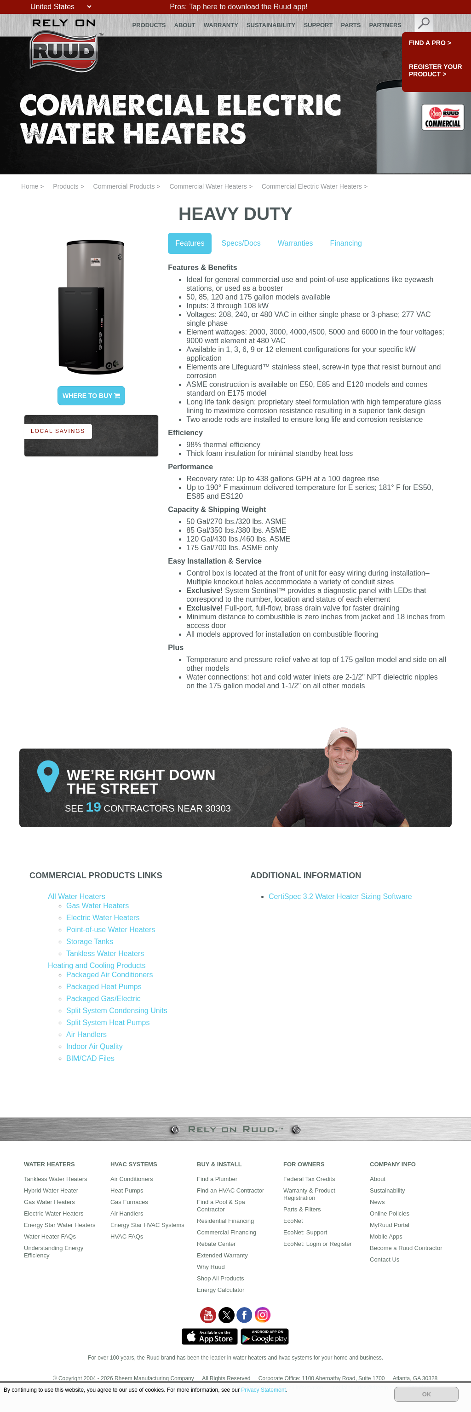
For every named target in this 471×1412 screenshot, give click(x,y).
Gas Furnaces (129, 1202)
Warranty (221, 25)
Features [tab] (189, 243)
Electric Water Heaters (102, 918)
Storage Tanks (89, 941)
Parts (351, 25)
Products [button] (149, 25)
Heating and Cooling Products (97, 965)
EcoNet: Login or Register (317, 1243)
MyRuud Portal (389, 1225)
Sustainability (271, 25)
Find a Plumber (217, 1179)
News (377, 1202)
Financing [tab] (346, 243)
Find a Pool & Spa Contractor (221, 1206)
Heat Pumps (127, 1190)
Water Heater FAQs (50, 1236)
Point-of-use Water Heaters (110, 930)
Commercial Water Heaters (208, 186)
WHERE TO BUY (91, 395)
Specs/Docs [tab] (240, 243)
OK (426, 1394)
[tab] (125, 876)
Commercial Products (124, 186)
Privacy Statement (263, 1390)
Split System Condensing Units (116, 1010)
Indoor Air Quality (94, 1046)
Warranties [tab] (295, 243)
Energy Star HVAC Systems (147, 1225)
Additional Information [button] (305, 875)
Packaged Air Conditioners (109, 975)
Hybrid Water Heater (51, 1190)
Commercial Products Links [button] (95, 875)
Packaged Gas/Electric (103, 999)
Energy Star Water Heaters (60, 1225)
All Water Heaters (76, 896)
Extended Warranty (222, 1255)
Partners (385, 25)
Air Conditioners (131, 1179)
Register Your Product (435, 70)
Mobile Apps (386, 1236)
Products (65, 186)
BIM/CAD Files (90, 1058)
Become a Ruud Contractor (406, 1248)
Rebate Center (216, 1243)
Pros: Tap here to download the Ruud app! (238, 7)
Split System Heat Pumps (107, 1022)
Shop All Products (220, 1278)
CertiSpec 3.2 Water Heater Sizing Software (340, 896)
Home (29, 186)
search (424, 25)
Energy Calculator (220, 1289)
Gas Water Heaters (97, 906)
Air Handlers (86, 1034)
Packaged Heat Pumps (104, 987)
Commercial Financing (226, 1232)
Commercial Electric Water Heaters (312, 186)
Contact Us (384, 1259)
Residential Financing (225, 1220)
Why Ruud (211, 1266)
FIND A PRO (430, 42)
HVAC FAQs (126, 1236)
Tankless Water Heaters (105, 953)
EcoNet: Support (305, 1232)
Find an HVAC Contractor (230, 1190)
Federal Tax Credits (309, 1179)
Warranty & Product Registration (309, 1194)
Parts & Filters (302, 1209)
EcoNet (293, 1220)
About (184, 25)
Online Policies (389, 1213)
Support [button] (318, 25)
